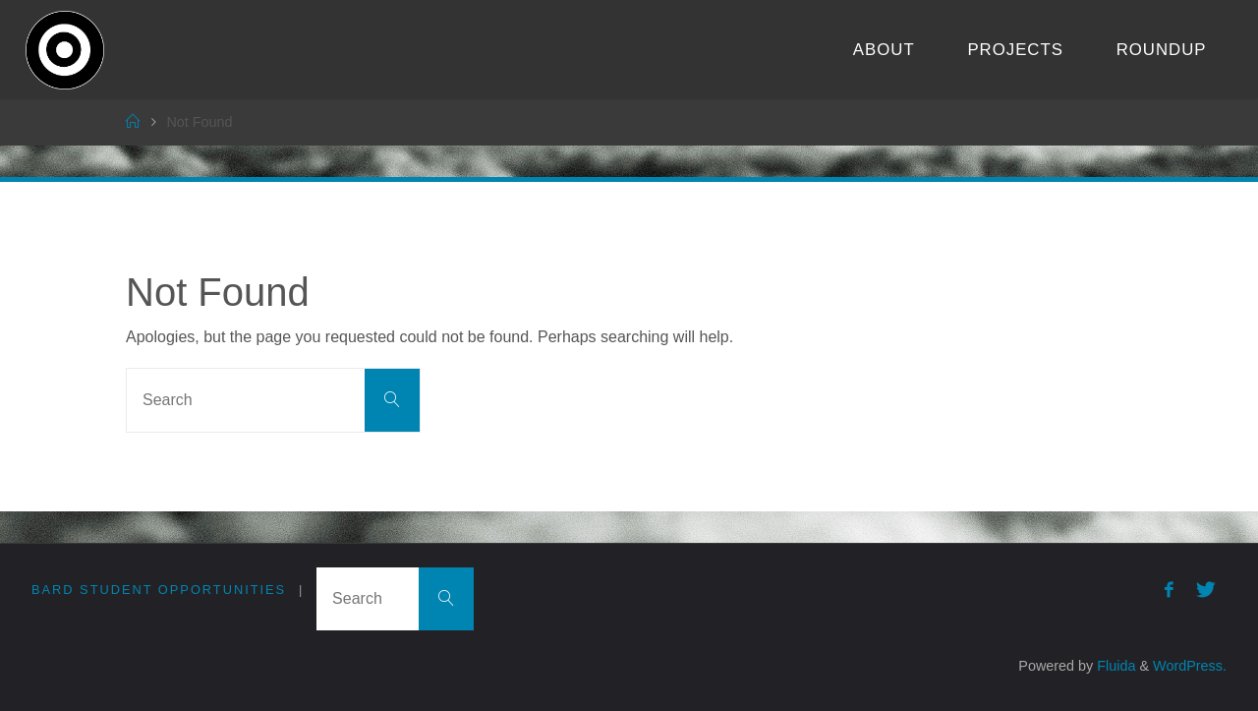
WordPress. (1190, 666)
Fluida (1114, 666)
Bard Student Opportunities (158, 589)
